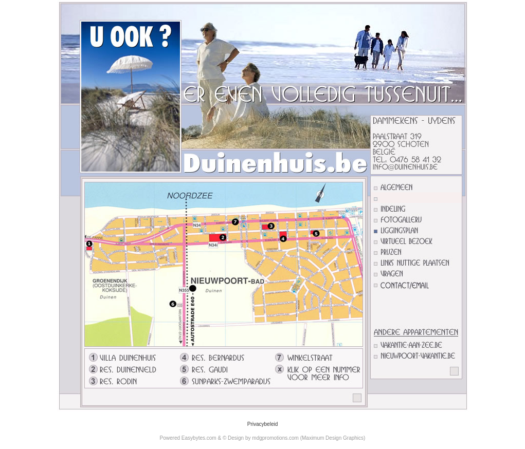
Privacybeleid (262, 424)
